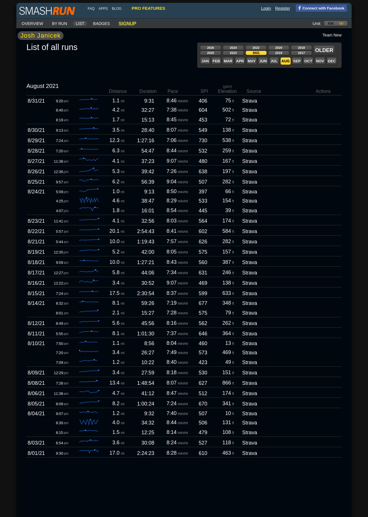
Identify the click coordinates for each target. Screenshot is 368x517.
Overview (32, 23)
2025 (210, 53)
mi (341, 23)
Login (266, 8)
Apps (103, 9)
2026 (210, 47)
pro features (148, 8)
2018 (301, 47)
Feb (216, 61)
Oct (308, 61)
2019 (278, 53)
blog (116, 9)
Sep (296, 61)
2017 (301, 53)
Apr (240, 61)
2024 (233, 47)
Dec (332, 61)
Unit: (317, 23)
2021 (256, 53)
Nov (320, 61)
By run (59, 23)
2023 (233, 53)
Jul (274, 61)
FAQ (91, 9)
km (331, 23)
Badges (101, 23)
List (80, 23)
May (252, 61)
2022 (255, 47)
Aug (285, 61)
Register (282, 8)
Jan (205, 61)
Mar (228, 61)
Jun (263, 61)
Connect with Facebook (320, 8)
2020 (278, 47)
